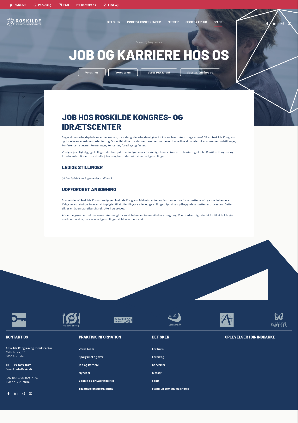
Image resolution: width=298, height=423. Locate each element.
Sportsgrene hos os (200, 72)
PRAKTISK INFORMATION (100, 337)
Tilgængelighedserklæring (96, 389)
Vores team (123, 72)
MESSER (173, 22)
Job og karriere (89, 365)
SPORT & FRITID (196, 22)
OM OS (218, 22)
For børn (158, 349)
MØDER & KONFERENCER (144, 22)
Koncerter (158, 365)
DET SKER (113, 22)
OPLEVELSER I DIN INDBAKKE (250, 337)
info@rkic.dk (24, 369)
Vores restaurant (159, 72)
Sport (155, 381)
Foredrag (158, 357)
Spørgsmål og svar (91, 357)
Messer (156, 373)
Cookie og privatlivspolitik (96, 381)
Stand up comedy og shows (170, 389)
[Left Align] (146, 338)
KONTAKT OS (17, 337)
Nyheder (84, 373)
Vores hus (91, 72)
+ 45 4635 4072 (21, 365)
